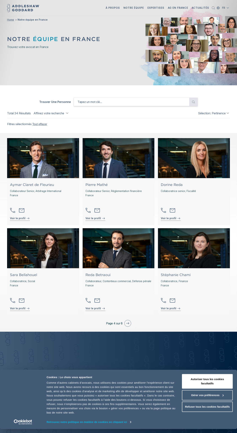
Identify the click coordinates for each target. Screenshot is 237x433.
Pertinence (219, 113)
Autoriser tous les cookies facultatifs (207, 385)
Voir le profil (17, 218)
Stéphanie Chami (176, 275)
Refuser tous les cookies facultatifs (207, 410)
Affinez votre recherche (51, 113)
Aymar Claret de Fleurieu (32, 185)
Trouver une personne (55, 102)
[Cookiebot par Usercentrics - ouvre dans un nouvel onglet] (23, 426)
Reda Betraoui (98, 275)
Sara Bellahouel (23, 275)
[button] (113, 8)
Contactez (21, 210)
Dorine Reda (172, 185)
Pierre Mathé (96, 185)
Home (10, 19)
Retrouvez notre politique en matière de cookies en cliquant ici (87, 425)
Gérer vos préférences (207, 399)
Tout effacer (39, 124)
